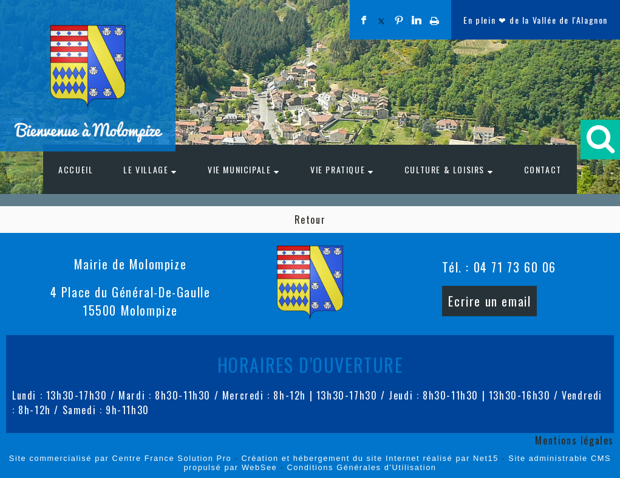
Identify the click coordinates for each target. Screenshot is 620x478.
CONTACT (543, 169)
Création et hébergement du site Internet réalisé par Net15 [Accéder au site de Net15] (370, 458)
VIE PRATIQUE (337, 169)
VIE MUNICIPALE (239, 169)
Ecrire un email (489, 301)
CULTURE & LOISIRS (444, 169)
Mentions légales (574, 440)
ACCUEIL (75, 169)
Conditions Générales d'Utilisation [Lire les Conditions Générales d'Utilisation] (362, 467)
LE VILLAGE (145, 169)
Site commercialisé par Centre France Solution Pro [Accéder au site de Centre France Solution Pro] (120, 458)
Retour (310, 219)
